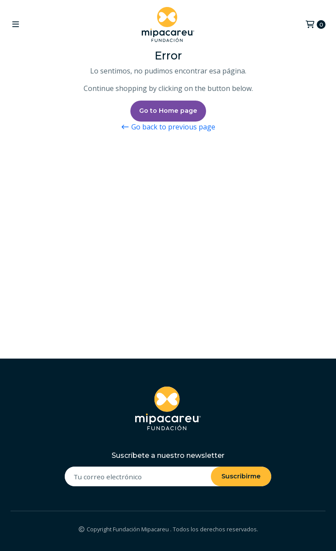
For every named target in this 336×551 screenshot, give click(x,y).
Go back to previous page (168, 127)
